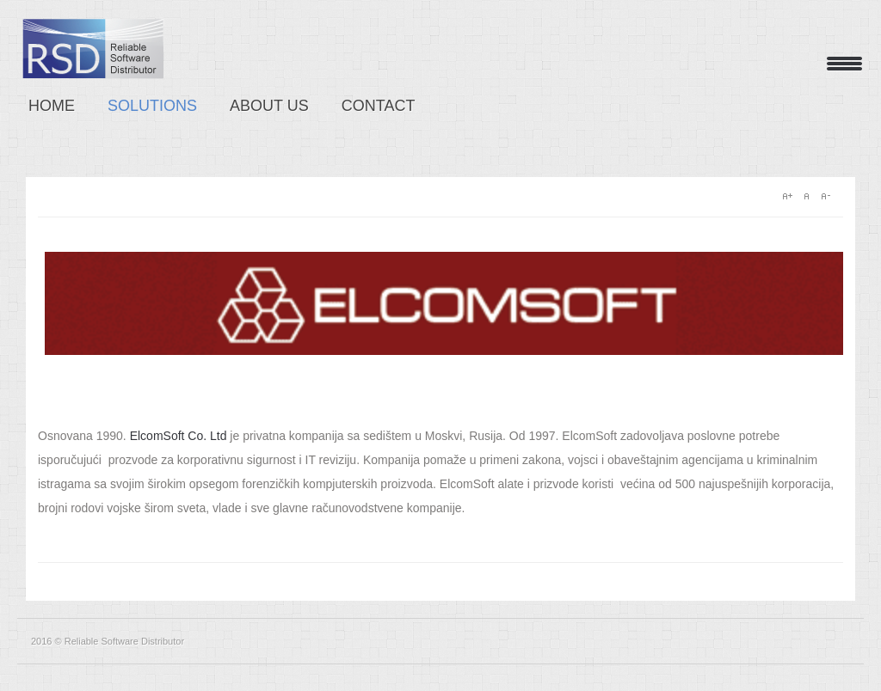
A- (825, 196)
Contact (379, 105)
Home (51, 105)
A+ (787, 196)
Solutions (152, 105)
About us (269, 105)
